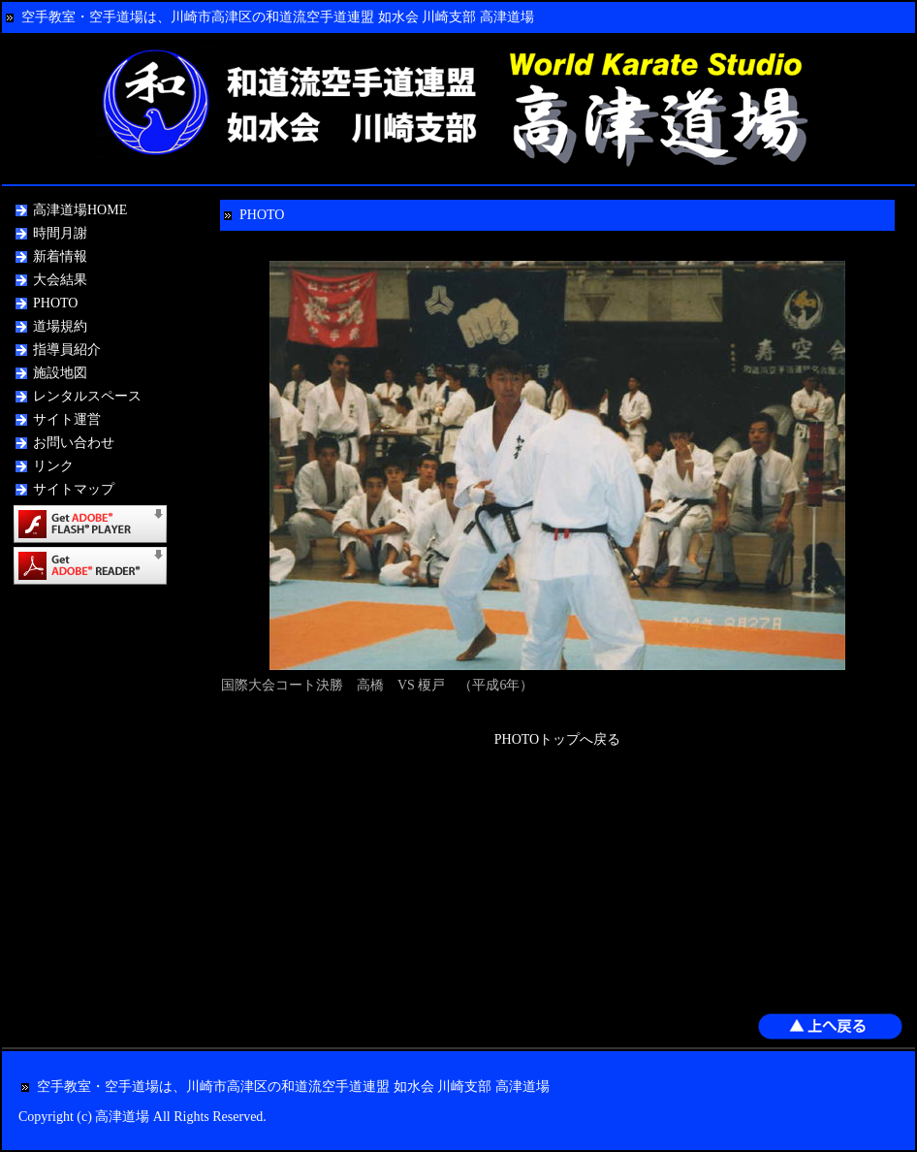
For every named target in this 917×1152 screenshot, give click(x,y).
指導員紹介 (67, 349)
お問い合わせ (73, 442)
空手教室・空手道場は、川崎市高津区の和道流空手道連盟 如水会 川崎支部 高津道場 (277, 17)
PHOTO (55, 303)
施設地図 (60, 373)
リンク (53, 466)
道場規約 (60, 326)
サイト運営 (67, 419)
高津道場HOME (80, 210)
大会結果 (60, 279)
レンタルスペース (87, 396)
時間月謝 (60, 233)
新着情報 (60, 256)
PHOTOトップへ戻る (557, 739)
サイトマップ (73, 489)
